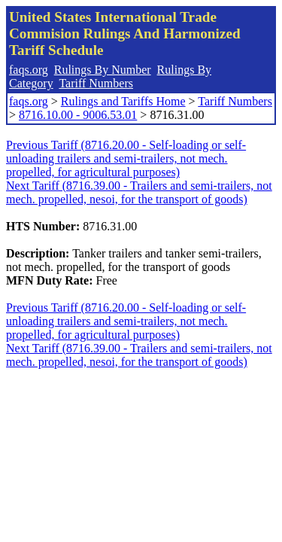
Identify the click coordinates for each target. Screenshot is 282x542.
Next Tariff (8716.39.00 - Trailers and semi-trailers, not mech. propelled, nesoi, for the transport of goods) (139, 192)
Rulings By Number (102, 69)
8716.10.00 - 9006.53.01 (78, 114)
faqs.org (28, 69)
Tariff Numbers (96, 83)
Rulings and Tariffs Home (123, 101)
